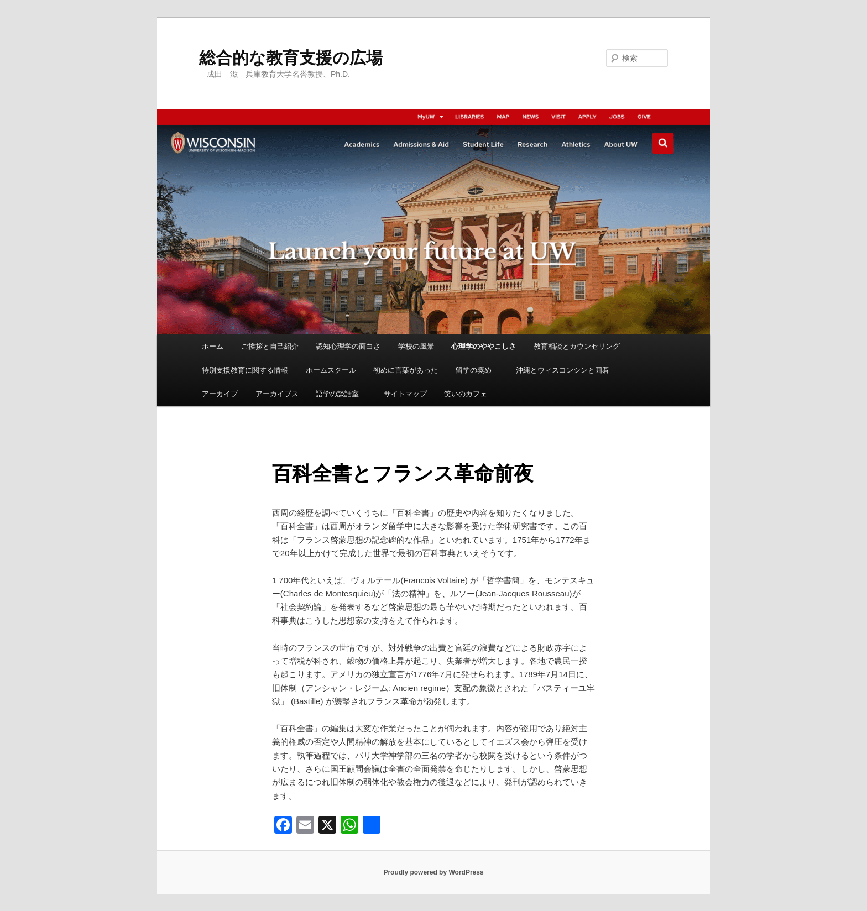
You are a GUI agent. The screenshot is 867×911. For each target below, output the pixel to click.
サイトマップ (405, 394)
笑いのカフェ (465, 394)
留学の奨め (477, 370)
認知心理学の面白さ (348, 346)
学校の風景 (416, 346)
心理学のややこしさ (483, 346)
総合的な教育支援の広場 (291, 58)
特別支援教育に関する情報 (245, 370)
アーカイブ (220, 394)
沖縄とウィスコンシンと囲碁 (562, 370)
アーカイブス (277, 394)
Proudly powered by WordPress (433, 872)
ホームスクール (331, 370)
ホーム (212, 346)
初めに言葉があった (405, 370)
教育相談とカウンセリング (577, 346)
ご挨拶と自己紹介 (270, 346)
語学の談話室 (341, 394)
